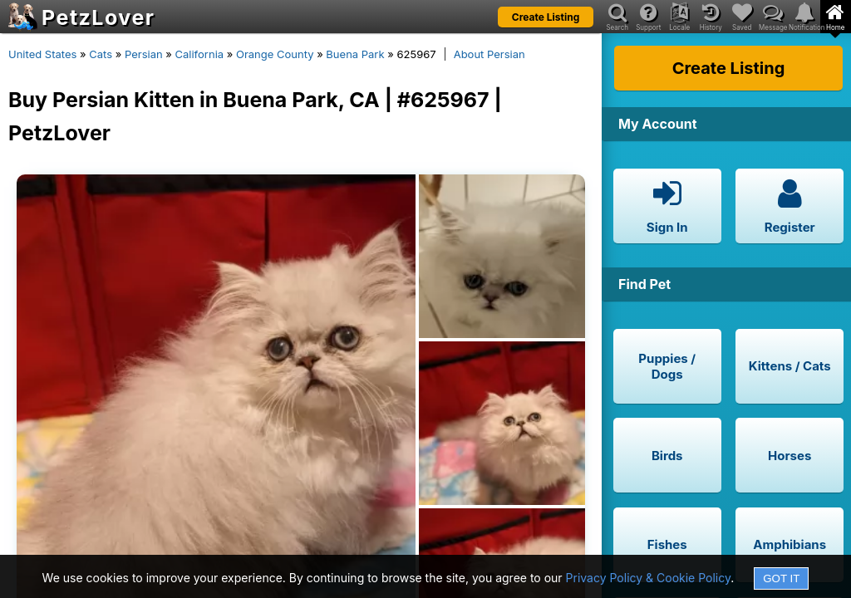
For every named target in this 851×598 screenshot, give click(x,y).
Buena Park (355, 54)
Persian (144, 54)
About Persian (489, 54)
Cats (100, 54)
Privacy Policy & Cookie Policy (648, 578)
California (199, 54)
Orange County (275, 54)
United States (42, 54)
